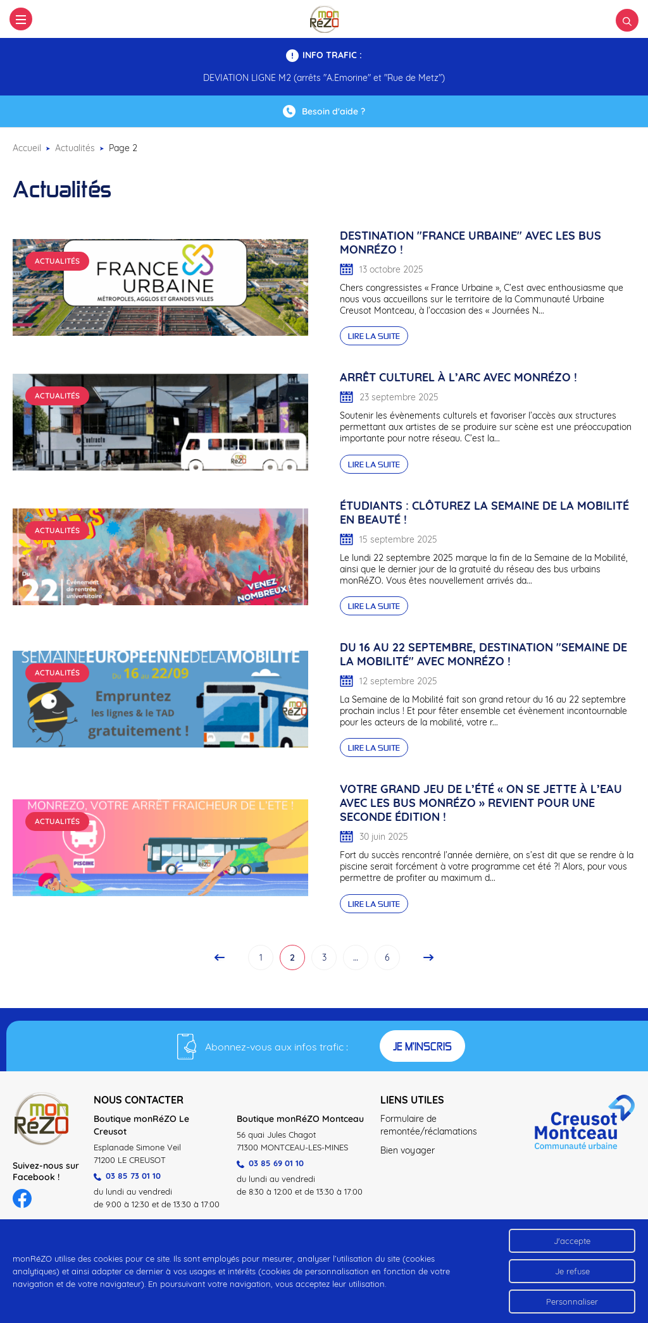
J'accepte (572, 1241)
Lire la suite (374, 336)
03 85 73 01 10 (127, 1176)
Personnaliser (572, 1301)
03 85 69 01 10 (270, 1163)
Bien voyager (407, 1150)
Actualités (75, 148)
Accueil (27, 148)
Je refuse (572, 1271)
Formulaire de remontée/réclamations (428, 1125)
